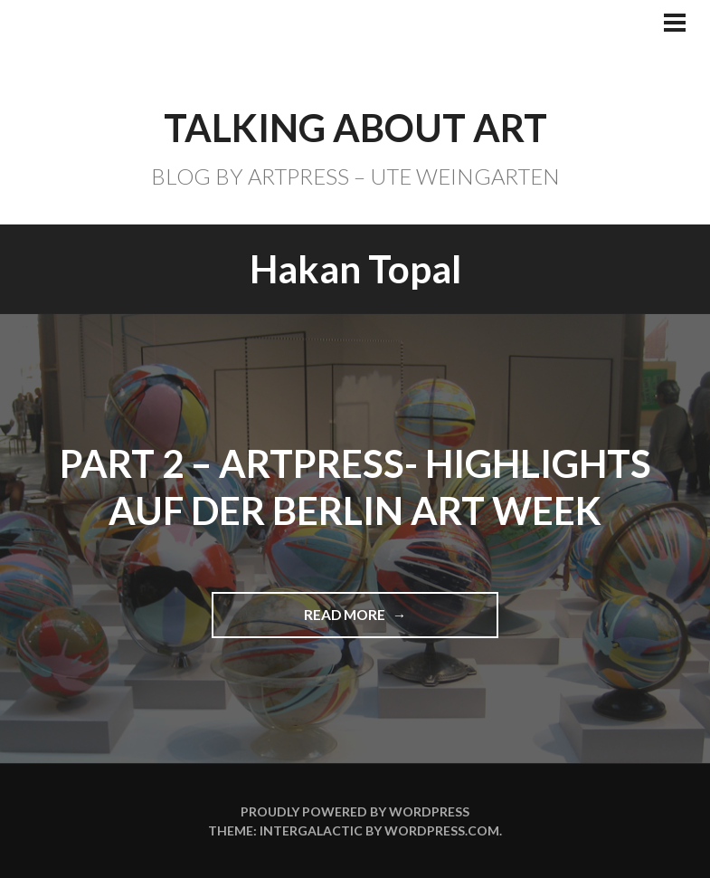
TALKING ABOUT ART (355, 127)
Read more (353, 621)
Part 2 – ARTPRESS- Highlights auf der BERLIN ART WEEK (355, 487)
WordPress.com (441, 830)
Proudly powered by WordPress (355, 811)
